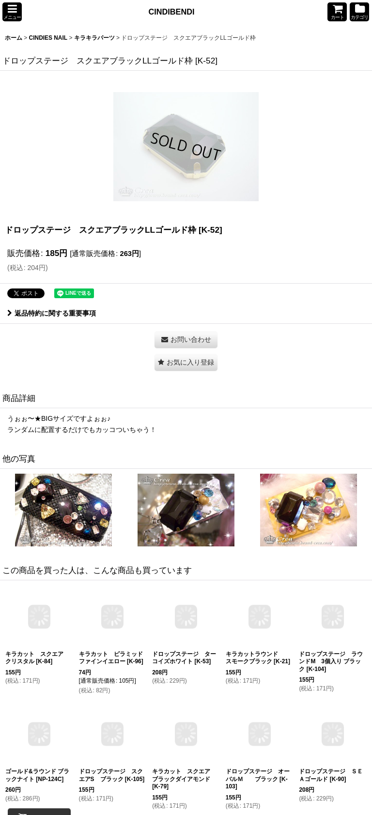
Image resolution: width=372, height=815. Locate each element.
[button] (12, 11)
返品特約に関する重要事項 (51, 313)
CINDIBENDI (172, 11)
